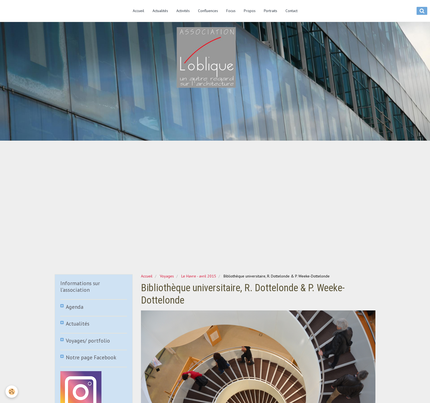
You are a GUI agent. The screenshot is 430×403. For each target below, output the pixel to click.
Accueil (138, 10)
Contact (291, 10)
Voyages (167, 276)
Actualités (160, 10)
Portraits (270, 10)
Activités (183, 10)
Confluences (208, 10)
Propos (250, 10)
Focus (231, 10)
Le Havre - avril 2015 (198, 276)
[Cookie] (11, 391)
